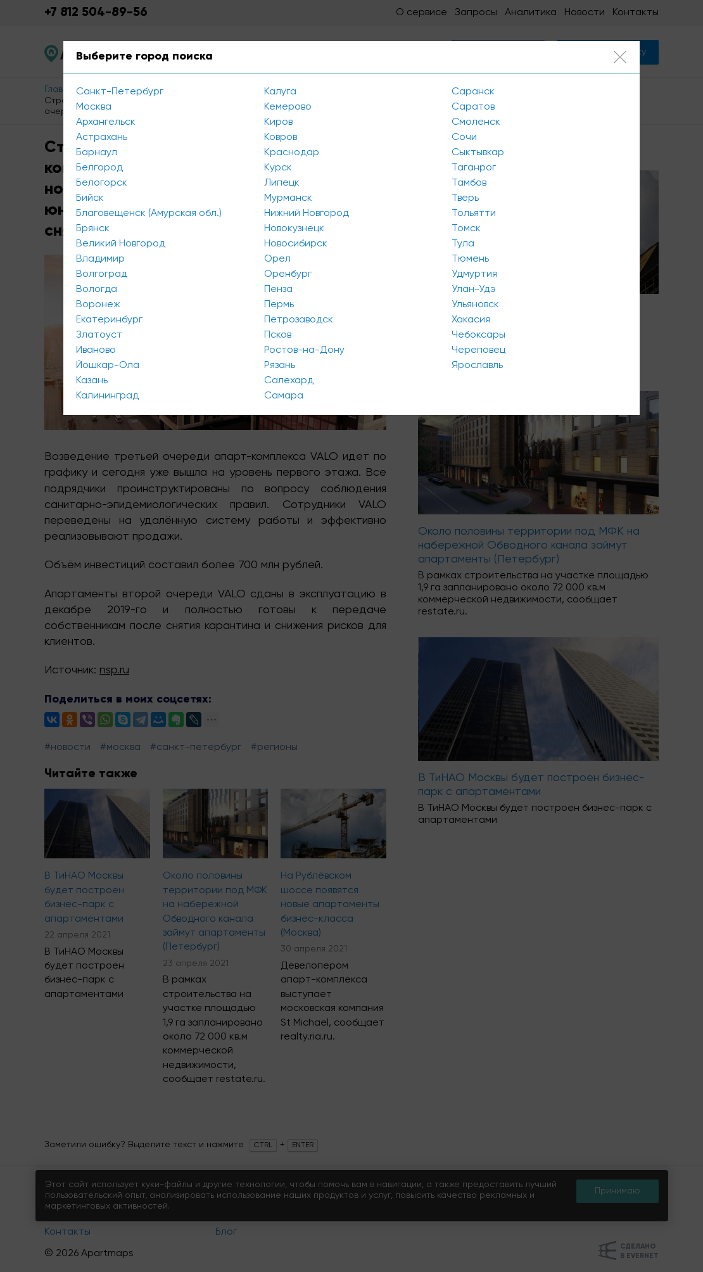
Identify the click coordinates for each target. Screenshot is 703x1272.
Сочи (464, 137)
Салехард (289, 381)
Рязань (279, 365)
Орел (277, 259)
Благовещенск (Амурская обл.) (149, 213)
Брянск (93, 229)
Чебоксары (478, 335)
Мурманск (288, 198)
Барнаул (96, 153)
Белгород (99, 168)
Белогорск (101, 183)
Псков (277, 335)
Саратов (473, 107)
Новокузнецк (294, 229)
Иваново (96, 350)
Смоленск (476, 122)
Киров (278, 122)
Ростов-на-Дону (304, 350)
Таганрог (474, 168)
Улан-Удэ (474, 289)
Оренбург (288, 274)
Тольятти (474, 213)
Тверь (465, 198)
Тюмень (470, 259)
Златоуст (99, 335)
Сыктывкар (478, 153)
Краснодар (291, 153)
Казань (92, 381)
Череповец (478, 350)
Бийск (90, 198)
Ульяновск (475, 305)
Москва (93, 107)
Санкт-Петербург (119, 92)
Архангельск (106, 122)
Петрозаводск (298, 320)
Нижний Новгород (306, 213)
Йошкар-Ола (107, 365)
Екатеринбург (109, 320)
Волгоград (101, 274)
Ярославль (477, 365)
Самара (283, 396)
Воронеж (98, 305)
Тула (463, 244)
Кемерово (288, 107)
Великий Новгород (120, 244)
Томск (466, 229)
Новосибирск (295, 244)
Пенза (278, 289)
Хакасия (471, 320)
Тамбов (469, 183)
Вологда (96, 289)
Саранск (473, 92)
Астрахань (101, 137)
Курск (278, 168)
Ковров (280, 137)
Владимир (100, 259)
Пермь (279, 305)
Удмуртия (474, 274)
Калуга (280, 92)
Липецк (282, 183)
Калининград (107, 396)
